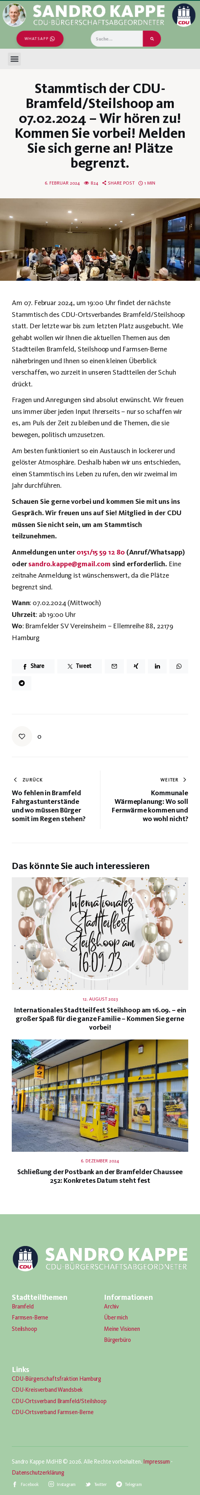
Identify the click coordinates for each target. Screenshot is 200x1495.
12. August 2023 (100, 999)
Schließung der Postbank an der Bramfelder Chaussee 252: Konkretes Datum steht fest (100, 1176)
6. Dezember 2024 (100, 1161)
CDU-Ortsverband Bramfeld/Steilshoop (59, 1401)
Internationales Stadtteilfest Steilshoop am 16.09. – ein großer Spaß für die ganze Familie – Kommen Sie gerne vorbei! (100, 1019)
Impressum (156, 1461)
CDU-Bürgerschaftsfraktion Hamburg (56, 1378)
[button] (14, 59)
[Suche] (152, 39)
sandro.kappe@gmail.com (69, 563)
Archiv (111, 1306)
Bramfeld (23, 1306)
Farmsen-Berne (30, 1317)
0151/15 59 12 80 (100, 551)
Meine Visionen (122, 1328)
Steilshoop (24, 1328)
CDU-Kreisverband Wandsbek (47, 1389)
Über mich (116, 1317)
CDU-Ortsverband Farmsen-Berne (53, 1412)
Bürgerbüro (117, 1339)
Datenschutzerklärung (38, 1472)
